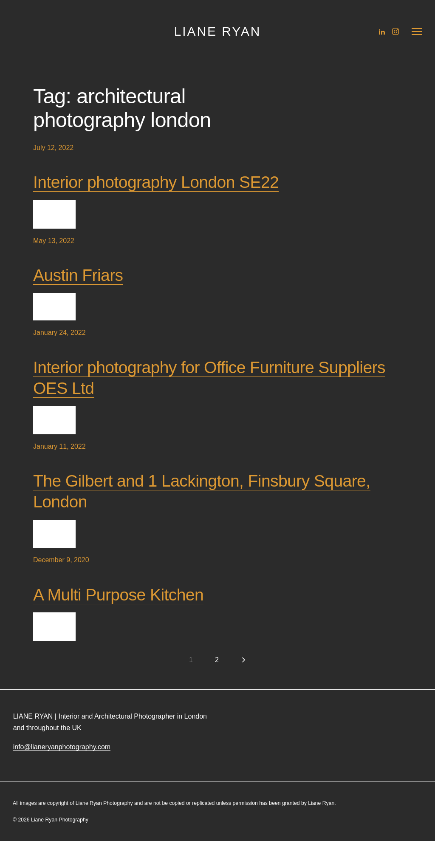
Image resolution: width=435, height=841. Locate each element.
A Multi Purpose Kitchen (118, 595)
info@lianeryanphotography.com (61, 746)
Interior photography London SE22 (156, 182)
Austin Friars (78, 275)
